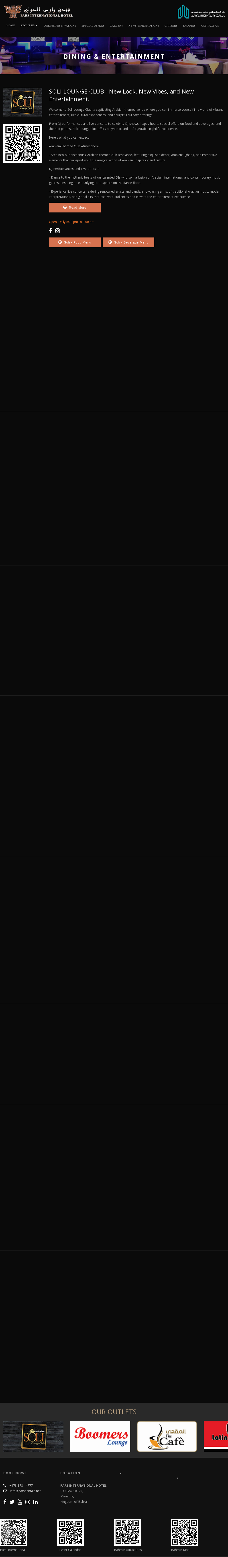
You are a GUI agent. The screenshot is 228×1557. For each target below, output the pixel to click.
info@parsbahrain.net (25, 1473)
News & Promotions (143, 25)
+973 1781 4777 (21, 1468)
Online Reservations (60, 25)
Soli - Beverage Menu (128, 242)
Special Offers (92, 25)
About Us (28, 25)
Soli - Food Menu (75, 242)
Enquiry (189, 25)
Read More (74, 207)
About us (58, 1545)
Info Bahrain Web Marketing (206, 1550)
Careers (171, 25)
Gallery (116, 25)
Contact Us (210, 25)
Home (10, 25)
